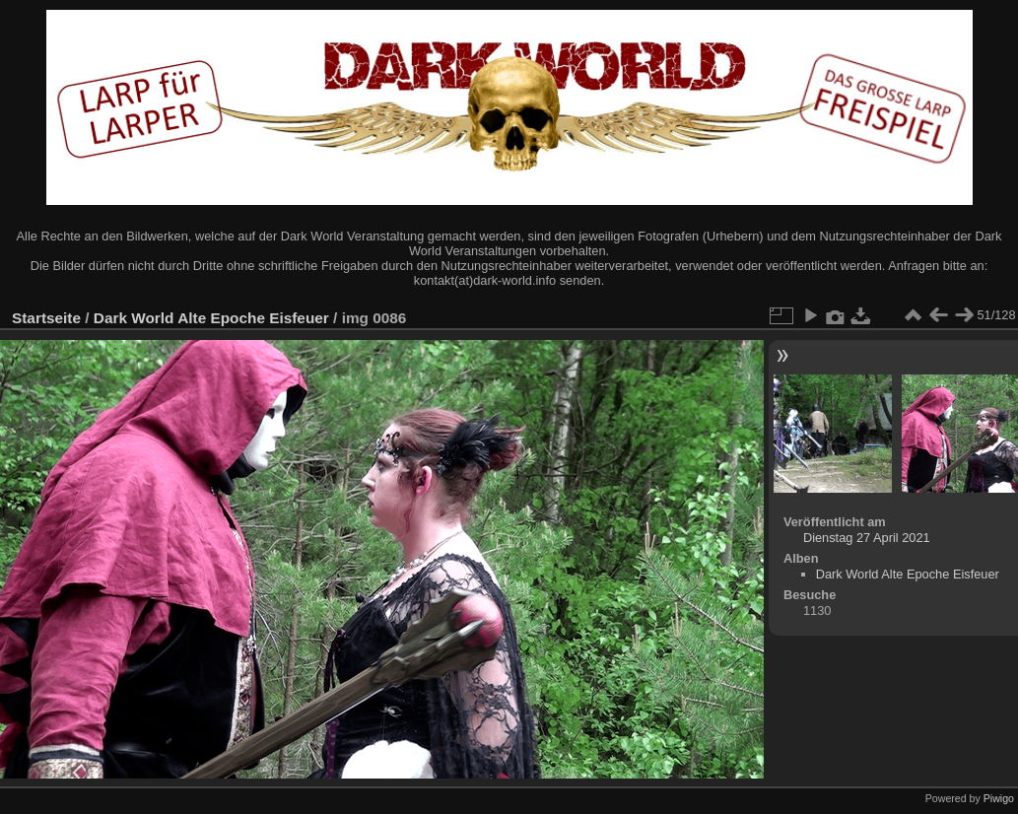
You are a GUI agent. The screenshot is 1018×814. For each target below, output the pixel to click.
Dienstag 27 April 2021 (866, 537)
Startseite (46, 317)
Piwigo (999, 798)
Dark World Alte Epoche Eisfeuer (211, 317)
